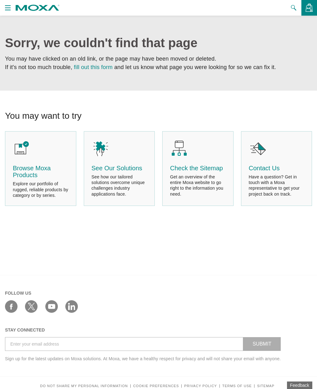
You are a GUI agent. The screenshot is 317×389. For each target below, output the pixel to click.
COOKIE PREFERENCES (156, 386)
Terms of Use (237, 386)
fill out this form (93, 67)
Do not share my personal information (84, 386)
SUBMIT (262, 344)
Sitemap (265, 386)
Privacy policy (200, 386)
